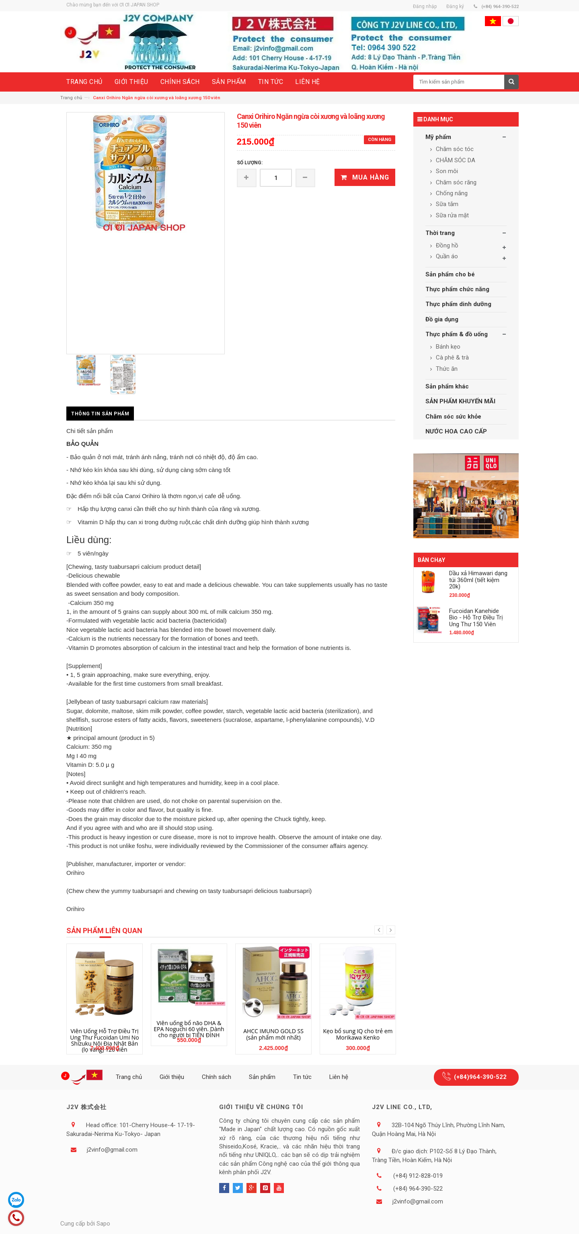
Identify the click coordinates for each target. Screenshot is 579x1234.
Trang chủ (71, 97)
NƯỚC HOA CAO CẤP (456, 431)
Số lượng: (250, 162)
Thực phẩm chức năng (457, 289)
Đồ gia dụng (441, 319)
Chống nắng (451, 193)
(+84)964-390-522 (480, 1077)
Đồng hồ (446, 245)
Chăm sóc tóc (454, 149)
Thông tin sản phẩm (100, 414)
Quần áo (446, 256)
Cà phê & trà (451, 357)
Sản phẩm (262, 1077)
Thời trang (440, 233)
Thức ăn (446, 368)
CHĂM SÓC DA (454, 160)
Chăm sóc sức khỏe (453, 416)
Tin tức (302, 1077)
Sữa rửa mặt (451, 215)
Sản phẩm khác (447, 386)
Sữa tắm (446, 204)
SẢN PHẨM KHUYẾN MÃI (460, 401)
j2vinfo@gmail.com (112, 1149)
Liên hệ (338, 1077)
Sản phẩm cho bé (450, 274)
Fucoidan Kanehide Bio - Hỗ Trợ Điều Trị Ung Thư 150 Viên (476, 617)
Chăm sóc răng (455, 182)
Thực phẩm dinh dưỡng (458, 304)
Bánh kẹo (447, 346)
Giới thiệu (172, 1077)
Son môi (446, 171)
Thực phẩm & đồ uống (456, 334)
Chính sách (216, 1077)
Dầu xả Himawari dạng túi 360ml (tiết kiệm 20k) (478, 580)
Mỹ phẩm (438, 137)
